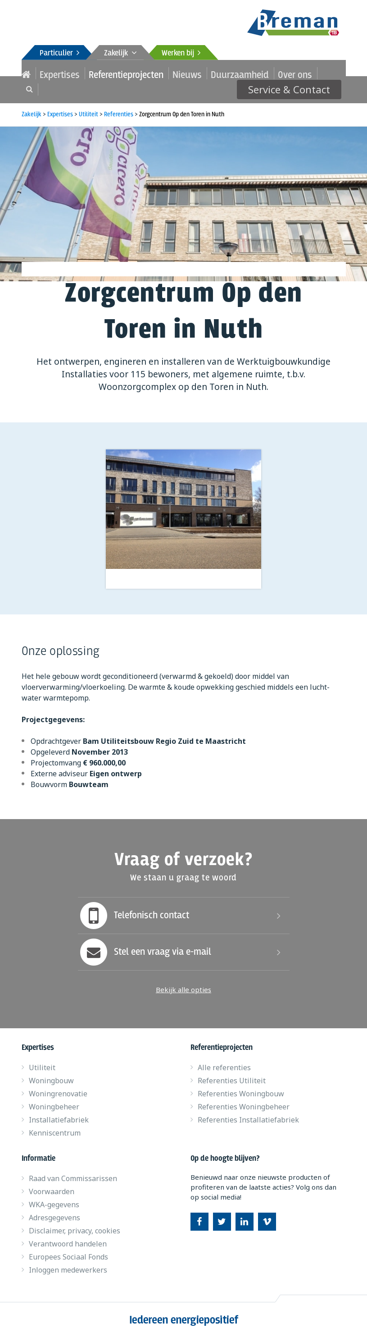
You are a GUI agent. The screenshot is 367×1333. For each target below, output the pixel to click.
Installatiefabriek (59, 1116)
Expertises (51, 73)
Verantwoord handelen (68, 1240)
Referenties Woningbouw (241, 1090)
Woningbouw (51, 1076)
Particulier (59, 53)
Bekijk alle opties (183, 985)
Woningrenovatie (58, 1090)
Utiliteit (42, 1063)
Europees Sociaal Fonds (68, 1253)
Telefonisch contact (133, 911)
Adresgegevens (54, 1213)
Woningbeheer (54, 1103)
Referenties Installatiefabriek (248, 1116)
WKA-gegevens (54, 1200)
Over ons (230, 73)
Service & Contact (297, 73)
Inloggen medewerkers (68, 1266)
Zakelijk (120, 53)
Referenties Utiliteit (232, 1076)
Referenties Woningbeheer (244, 1103)
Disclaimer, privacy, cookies (74, 1227)
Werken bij (181, 53)
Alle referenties (224, 1063)
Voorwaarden (51, 1187)
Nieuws (147, 73)
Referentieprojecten (101, 73)
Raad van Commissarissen (73, 1174)
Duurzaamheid (188, 73)
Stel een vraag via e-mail (144, 948)
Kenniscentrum (55, 1129)
